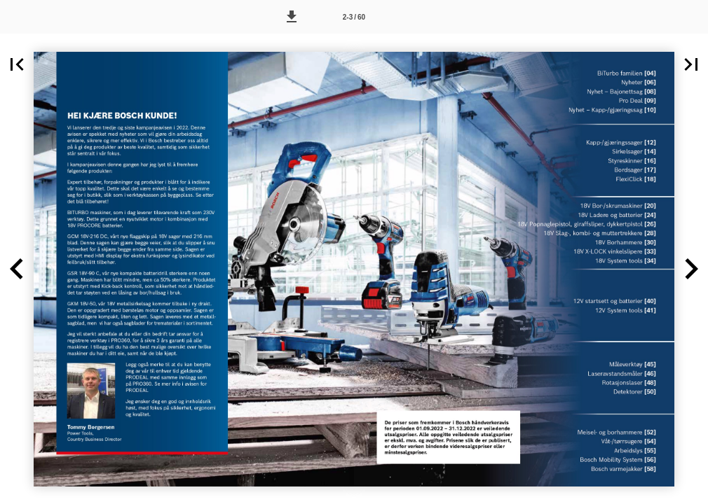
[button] (291, 17)
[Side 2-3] (354, 17)
